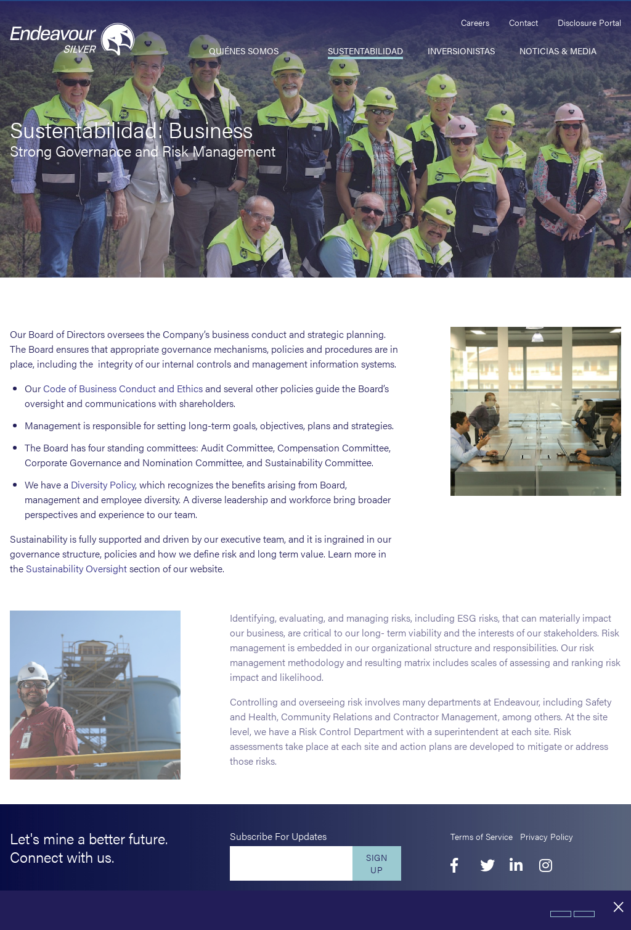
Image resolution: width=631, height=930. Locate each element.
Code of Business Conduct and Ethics (123, 388)
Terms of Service (481, 836)
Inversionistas (461, 50)
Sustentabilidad (365, 50)
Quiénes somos (244, 50)
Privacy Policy (546, 836)
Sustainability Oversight (76, 568)
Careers (475, 22)
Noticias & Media (557, 50)
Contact (523, 22)
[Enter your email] (291, 863)
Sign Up (377, 863)
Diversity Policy (103, 484)
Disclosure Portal (589, 22)
